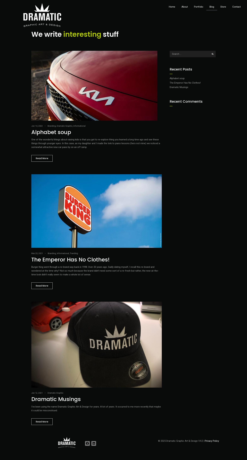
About (184, 6)
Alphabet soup (51, 132)
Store (223, 6)
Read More (44, 157)
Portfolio (198, 6)
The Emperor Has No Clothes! (70, 259)
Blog (212, 6)
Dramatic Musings (56, 399)
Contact (236, 6)
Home (172, 6)
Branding (52, 126)
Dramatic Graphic (64, 126)
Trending (74, 253)
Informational (79, 126)
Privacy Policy (212, 440)
